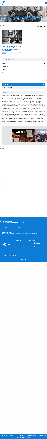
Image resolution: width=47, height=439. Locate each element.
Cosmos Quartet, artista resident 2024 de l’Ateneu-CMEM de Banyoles (22, 18)
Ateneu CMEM (5, 66)
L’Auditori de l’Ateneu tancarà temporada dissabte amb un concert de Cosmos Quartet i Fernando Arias (11, 49)
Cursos (3, 75)
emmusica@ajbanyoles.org (19, 393)
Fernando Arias (42, 26)
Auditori (3, 69)
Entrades (37, 26)
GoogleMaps (16, 388)
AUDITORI (4, 52)
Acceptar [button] (23, 437)
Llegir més (28, 437)
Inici (34, 26)
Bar (3, 72)
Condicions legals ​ (10, 421)
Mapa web (17, 421)
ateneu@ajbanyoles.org (7, 393)
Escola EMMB (5, 78)
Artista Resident (5, 63)
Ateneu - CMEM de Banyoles (23, 299)
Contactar (4, 421)
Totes (5, 28)
